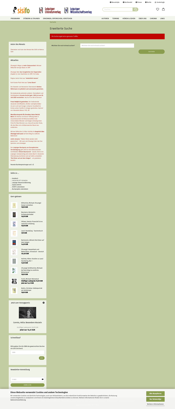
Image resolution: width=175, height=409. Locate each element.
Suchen (151, 51)
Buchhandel (127, 2)
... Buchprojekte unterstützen (19, 189)
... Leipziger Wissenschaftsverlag (21, 182)
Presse (139, 2)
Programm (15, 18)
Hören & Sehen (129, 18)
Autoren (105, 18)
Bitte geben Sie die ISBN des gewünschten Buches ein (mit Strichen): (28, 347)
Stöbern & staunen (31, 18)
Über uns (142, 18)
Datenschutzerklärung (18, 400)
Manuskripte (114, 2)
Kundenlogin (160, 2)
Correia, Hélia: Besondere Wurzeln (27, 322)
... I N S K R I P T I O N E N (19, 180)
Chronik (153, 18)
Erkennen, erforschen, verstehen (57, 18)
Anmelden (27, 385)
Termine (115, 18)
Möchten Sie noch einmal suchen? (63, 45)
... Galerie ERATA (16, 185)
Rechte (148, 2)
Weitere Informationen (155, 404)
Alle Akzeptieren (155, 394)
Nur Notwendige (155, 399)
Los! (41, 358)
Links (162, 18)
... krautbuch (14, 178)
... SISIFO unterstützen (18, 187)
